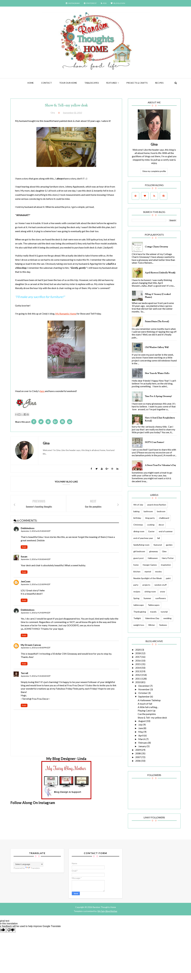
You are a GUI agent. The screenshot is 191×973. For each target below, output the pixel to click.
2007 (138, 757)
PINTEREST (90, 3)
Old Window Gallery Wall (157, 347)
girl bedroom (139, 551)
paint (168, 578)
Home (30, 83)
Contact (46, 83)
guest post (138, 558)
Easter (151, 531)
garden (169, 545)
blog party (150, 518)
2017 (138, 656)
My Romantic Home (66, 313)
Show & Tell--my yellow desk (152, 717)
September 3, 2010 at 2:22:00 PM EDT (35, 584)
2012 (138, 674)
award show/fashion (156, 504)
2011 (138, 678)
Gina (154, 144)
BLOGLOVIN (118, 3)
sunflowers (160, 598)
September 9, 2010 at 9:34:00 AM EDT (35, 676)
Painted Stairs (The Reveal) (157, 321)
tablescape (138, 605)
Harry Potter (168, 558)
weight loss (138, 625)
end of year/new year (143, 538)
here (42, 391)
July (140, 724)
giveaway (153, 551)
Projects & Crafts (137, 83)
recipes (136, 591)
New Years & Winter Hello (157, 373)
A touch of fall (145, 703)
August (142, 721)
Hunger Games (150, 565)
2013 (138, 671)
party (135, 585)
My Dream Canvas (31, 644)
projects (146, 585)
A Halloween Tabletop (149, 700)
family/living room (141, 545)
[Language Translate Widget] (28, 864)
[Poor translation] (11, 930)
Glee (164, 551)
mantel (148, 571)
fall (158, 538)
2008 (138, 753)
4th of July (138, 504)
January (142, 746)
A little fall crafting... (148, 707)
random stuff (160, 585)
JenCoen (25, 581)
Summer (147, 598)
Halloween (153, 558)
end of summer (166, 531)
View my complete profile (154, 171)
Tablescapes (91, 83)
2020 (138, 649)
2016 (138, 660)
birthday (137, 518)
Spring (136, 598)
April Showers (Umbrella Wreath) (160, 272)
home (136, 565)
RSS (104, 3)
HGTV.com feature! (154, 442)
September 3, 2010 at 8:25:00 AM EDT (35, 531)
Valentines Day (152, 618)
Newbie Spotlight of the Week (147, 578)
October (143, 692)
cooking (150, 524)
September (144, 696)
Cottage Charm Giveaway (156, 246)
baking (136, 511)
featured (111, 83)
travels (153, 611)
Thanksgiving (139, 611)
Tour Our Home (68, 83)
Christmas (138, 524)
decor (161, 524)
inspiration (166, 565)
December (144, 685)
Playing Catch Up (146, 710)
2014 (138, 667)
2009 (138, 749)
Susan (24, 556)
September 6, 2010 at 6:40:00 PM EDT (35, 648)
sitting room (150, 591)
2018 (138, 653)
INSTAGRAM (73, 3)
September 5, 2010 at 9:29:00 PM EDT (35, 613)
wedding (167, 618)
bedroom (161, 511)
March (142, 739)
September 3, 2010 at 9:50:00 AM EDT (35, 559)
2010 (138, 682)
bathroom (148, 511)
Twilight (137, 618)
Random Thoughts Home (104, 907)
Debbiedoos (27, 528)
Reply (24, 547)
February (143, 742)
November (144, 689)
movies (158, 571)
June (140, 728)
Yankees (163, 625)
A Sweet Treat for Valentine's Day (160, 465)
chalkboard (164, 518)
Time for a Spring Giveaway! (158, 396)
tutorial (164, 611)
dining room (138, 531)
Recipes (159, 83)
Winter (151, 625)
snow (162, 591)
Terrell (24, 673)
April (141, 735)
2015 (138, 664)
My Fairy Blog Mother (107, 911)
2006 (138, 760)
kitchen (136, 571)
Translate (32, 868)
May (141, 731)
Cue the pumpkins (147, 714)
